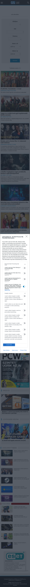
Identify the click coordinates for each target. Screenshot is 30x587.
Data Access (15, 350)
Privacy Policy (23, 350)
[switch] (24, 268)
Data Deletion (6, 350)
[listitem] (15, 264)
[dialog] (15, 293)
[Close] (27, 236)
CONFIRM (9, 344)
